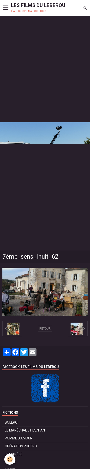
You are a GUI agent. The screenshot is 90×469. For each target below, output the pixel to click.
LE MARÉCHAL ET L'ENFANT (26, 430)
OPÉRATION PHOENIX (21, 446)
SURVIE (10, 462)
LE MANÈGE (14, 454)
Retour (45, 328)
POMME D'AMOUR (18, 438)
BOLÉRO (11, 422)
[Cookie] (9, 459)
